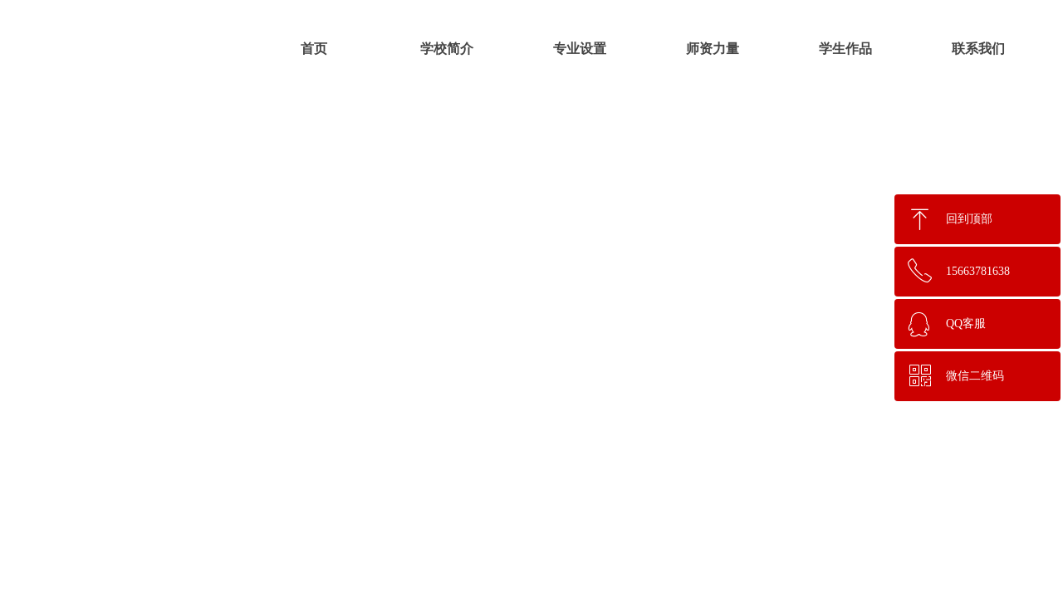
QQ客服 (966, 323)
